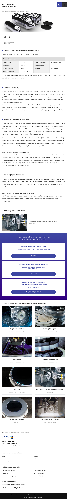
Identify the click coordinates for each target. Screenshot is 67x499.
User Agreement (52, 495)
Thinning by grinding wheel (40, 470)
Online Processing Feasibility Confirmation (13, 488)
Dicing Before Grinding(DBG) (9, 476)
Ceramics (4, 459)
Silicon (3, 456)
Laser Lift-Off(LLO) (38, 476)
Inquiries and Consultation (9, 481)
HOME (3, 11)
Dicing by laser (5, 473)
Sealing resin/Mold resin (8, 462)
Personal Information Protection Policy (33, 495)
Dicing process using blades (9, 470)
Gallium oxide (37, 459)
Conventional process (39, 473)
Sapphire (36, 456)
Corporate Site (14, 495)
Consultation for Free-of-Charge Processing (13, 484)
